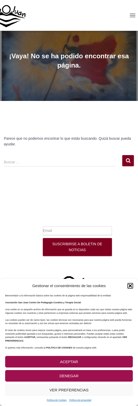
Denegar (68, 376)
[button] (130, 285)
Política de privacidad (80, 400)
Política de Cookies (57, 400)
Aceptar (69, 362)
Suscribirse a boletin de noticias (77, 247)
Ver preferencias (69, 390)
